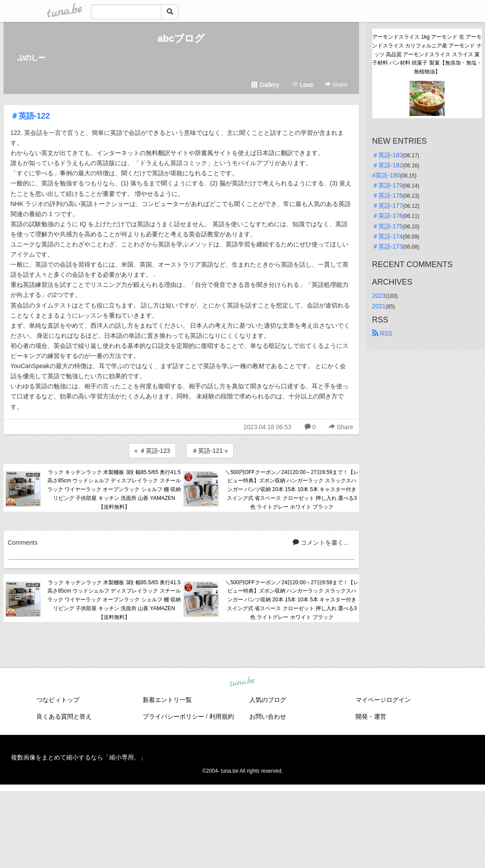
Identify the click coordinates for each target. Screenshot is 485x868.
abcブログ (181, 38)
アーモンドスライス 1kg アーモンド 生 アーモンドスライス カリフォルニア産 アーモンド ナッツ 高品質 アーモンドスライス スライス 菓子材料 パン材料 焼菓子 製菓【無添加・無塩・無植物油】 (427, 54)
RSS (382, 333)
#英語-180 (386, 175)
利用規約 (221, 716)
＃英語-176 (387, 215)
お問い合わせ (267, 716)
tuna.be (242, 682)
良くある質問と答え (64, 716)
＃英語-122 (30, 116)
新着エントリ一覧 (167, 699)
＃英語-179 (387, 185)
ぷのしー (31, 57)
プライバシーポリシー (173, 716)
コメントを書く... (321, 542)
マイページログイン (383, 699)
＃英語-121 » (210, 450)
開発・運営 (371, 716)
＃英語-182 (387, 165)
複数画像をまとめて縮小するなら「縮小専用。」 (78, 757)
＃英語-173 (387, 246)
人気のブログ (267, 699)
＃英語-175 (387, 226)
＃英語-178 (387, 195)
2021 (379, 306)
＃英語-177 (387, 205)
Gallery (265, 84)
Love (302, 84)
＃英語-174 (387, 236)
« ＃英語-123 (152, 450)
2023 (379, 295)
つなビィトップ (57, 699)
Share (336, 84)
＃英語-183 (387, 155)
